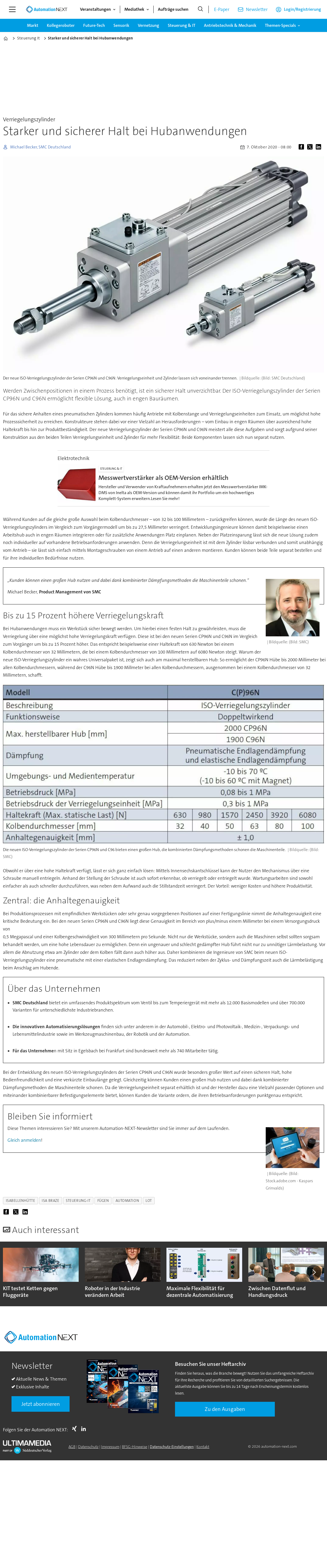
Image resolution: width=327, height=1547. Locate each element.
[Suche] (200, 9)
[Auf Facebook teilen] (302, 147)
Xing (76, 1428)
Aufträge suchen (173, 9)
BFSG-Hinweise (134, 1446)
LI (85, 1428)
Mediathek (134, 9)
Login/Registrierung (302, 9)
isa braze (50, 1200)
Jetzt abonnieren (40, 1403)
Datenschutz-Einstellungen (172, 1446)
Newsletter (257, 9)
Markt (32, 25)
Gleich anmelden (24, 1140)
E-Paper (221, 9)
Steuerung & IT (181, 25)
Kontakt (202, 1446)
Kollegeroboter (61, 25)
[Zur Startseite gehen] (46, 9)
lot (149, 1200)
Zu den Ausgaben (225, 1409)
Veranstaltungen (95, 9)
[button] (313, 1272)
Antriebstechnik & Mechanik (230, 25)
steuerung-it (78, 1200)
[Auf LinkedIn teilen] (319, 147)
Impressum (110, 1446)
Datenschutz (88, 1446)
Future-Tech (94, 25)
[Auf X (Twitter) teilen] (311, 147)
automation (127, 1200)
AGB (72, 1446)
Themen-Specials (280, 25)
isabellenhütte (20, 1200)
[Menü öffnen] (12, 9)
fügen (103, 1200)
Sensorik (121, 25)
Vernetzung (148, 25)
